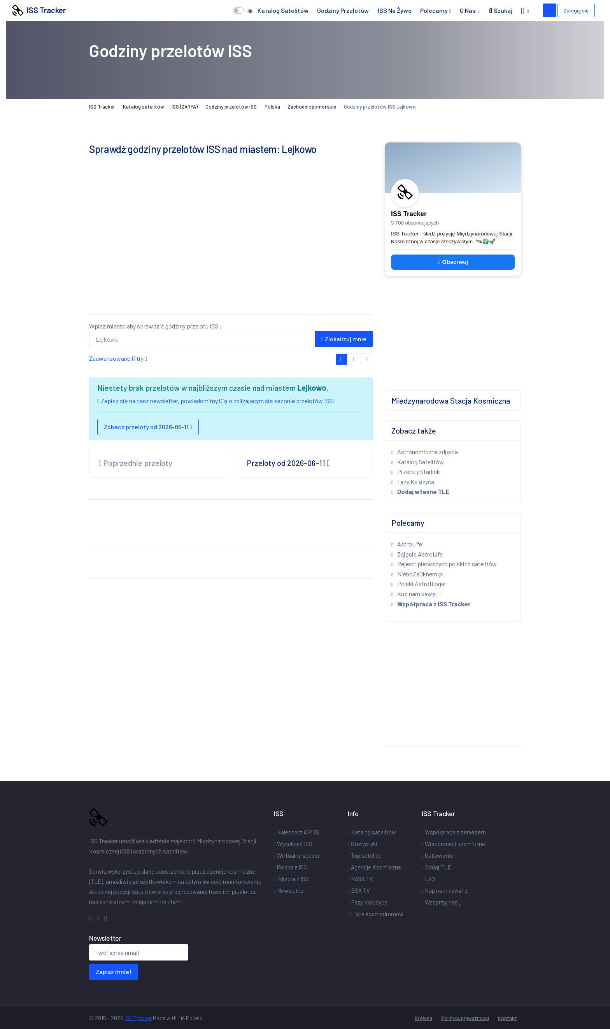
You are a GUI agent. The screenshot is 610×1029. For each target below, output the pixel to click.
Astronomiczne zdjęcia (424, 451)
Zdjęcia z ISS (293, 878)
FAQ (430, 878)
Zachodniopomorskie (311, 107)
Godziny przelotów (343, 10)
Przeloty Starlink (415, 471)
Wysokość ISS (294, 843)
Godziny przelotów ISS (231, 107)
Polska (272, 107)
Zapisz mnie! (113, 971)
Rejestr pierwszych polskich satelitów (444, 563)
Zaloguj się (576, 10)
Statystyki (364, 843)
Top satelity (366, 855)
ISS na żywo (395, 10)
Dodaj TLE (438, 867)
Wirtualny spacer (298, 855)
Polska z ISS (292, 867)
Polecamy (434, 10)
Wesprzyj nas (443, 902)
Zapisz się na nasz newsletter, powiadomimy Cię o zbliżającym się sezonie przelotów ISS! (218, 400)
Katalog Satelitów (417, 461)
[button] (525, 11)
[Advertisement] (231, 253)
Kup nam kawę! (416, 593)
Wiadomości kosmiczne (455, 843)
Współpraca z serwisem (455, 832)
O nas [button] (468, 10)
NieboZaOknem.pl (417, 574)
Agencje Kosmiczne (376, 867)
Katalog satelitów (283, 10)
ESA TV (360, 890)
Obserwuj (453, 262)
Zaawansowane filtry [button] (118, 358)
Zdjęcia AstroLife (417, 554)
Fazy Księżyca (412, 481)
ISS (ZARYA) (185, 107)
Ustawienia (439, 855)
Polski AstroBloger (418, 583)
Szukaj (500, 10)
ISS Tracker (39, 10)
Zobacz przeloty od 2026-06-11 (148, 426)
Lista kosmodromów (377, 913)
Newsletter (291, 890)
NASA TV (362, 878)
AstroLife (406, 544)
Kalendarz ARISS (298, 832)
